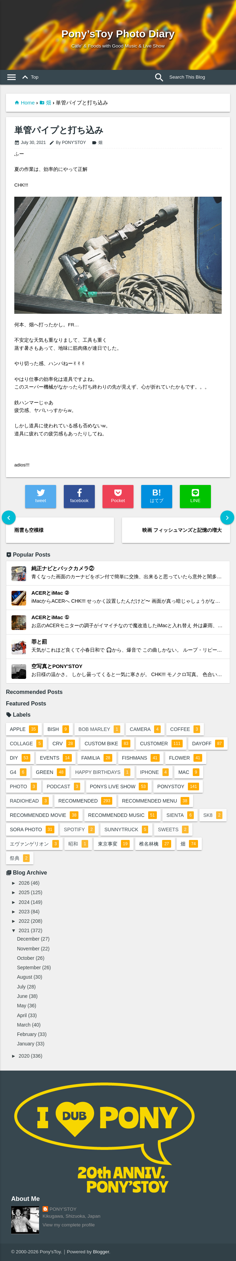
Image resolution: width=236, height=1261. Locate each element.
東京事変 (114, 844)
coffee (185, 729)
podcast (63, 786)
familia (96, 758)
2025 (24, 892)
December (28, 939)
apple (24, 729)
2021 (24, 930)
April (22, 1015)
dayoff (208, 743)
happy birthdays (103, 772)
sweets (173, 829)
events (55, 758)
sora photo (32, 829)
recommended (86, 801)
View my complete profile (69, 1224)
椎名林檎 (155, 844)
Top (29, 77)
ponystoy (178, 786)
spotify (79, 829)
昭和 (78, 844)
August (24, 977)
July (21, 987)
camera (145, 729)
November (28, 948)
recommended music (122, 815)
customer (161, 743)
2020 (24, 1056)
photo (23, 786)
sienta (179, 815)
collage (26, 743)
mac (188, 772)
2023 (24, 911)
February (27, 1034)
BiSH (58, 729)
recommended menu (155, 801)
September (29, 967)
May (21, 1005)
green (51, 772)
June (22, 996)
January (26, 1043)
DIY (20, 758)
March (24, 1025)
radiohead (29, 801)
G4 (18, 772)
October (26, 958)
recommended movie (44, 815)
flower (185, 758)
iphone (154, 772)
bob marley (99, 729)
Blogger (101, 1251)
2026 (24, 883)
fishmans (141, 758)
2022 (24, 921)
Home (28, 103)
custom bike (108, 743)
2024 (24, 902)
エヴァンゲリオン (34, 844)
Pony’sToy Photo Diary (118, 33)
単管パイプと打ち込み (59, 130)
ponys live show (119, 786)
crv (64, 743)
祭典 (20, 858)
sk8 (212, 815)
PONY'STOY (63, 1209)
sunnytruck (126, 829)
